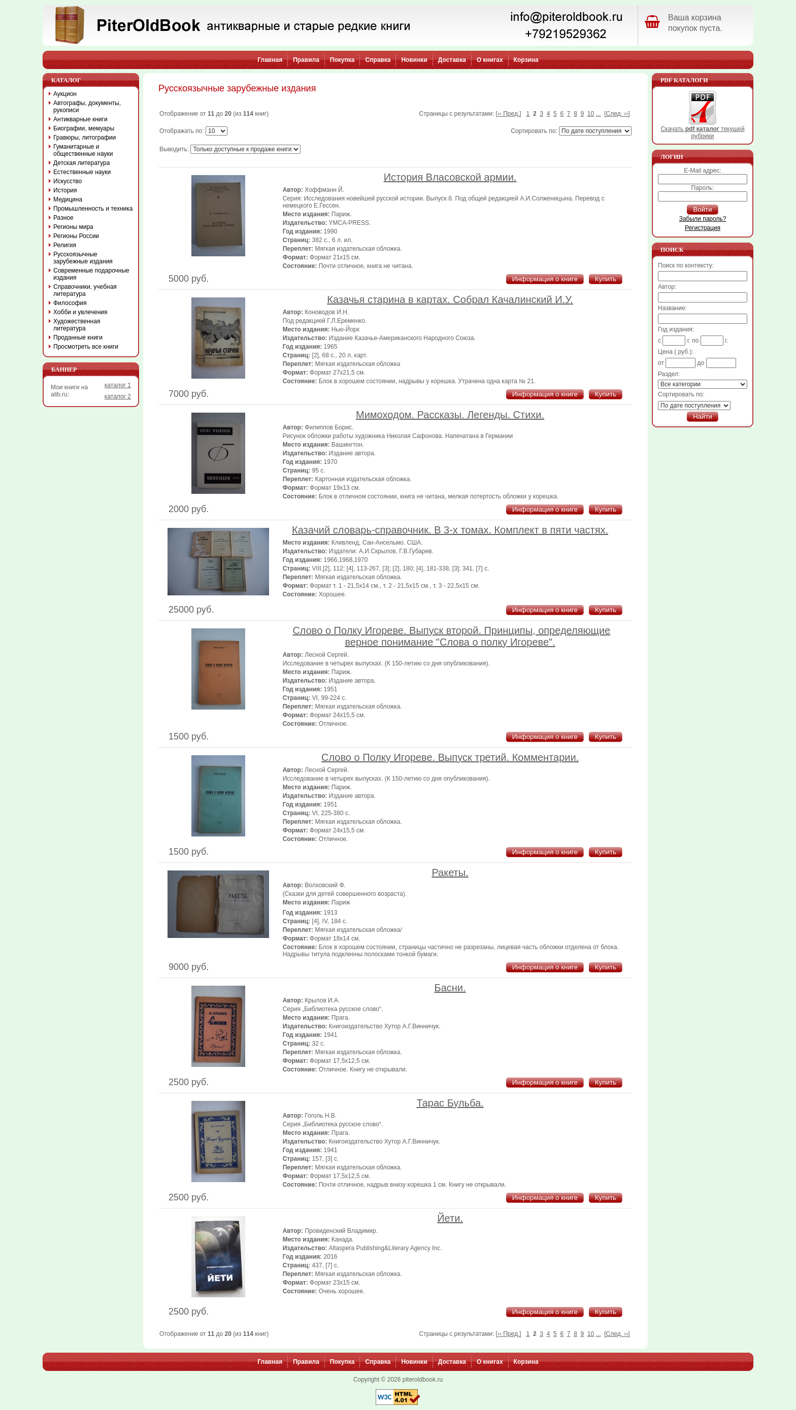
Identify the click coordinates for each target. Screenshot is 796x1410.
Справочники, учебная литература (85, 290)
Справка (377, 59)
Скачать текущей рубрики (702, 130)
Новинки (414, 59)
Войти (702, 209)
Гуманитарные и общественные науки (83, 150)
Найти (702, 416)
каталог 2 (118, 396)
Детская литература (81, 162)
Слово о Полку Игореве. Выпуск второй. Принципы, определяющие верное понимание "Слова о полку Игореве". (451, 636)
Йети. (450, 1218)
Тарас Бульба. (449, 1103)
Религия (64, 245)
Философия (70, 303)
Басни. (450, 987)
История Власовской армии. (450, 177)
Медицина (67, 199)
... (598, 113)
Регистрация (702, 227)
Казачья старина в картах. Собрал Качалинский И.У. (450, 299)
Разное (63, 217)
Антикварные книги (80, 119)
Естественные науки (82, 172)
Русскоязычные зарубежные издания (83, 258)
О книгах (490, 59)
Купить (605, 279)
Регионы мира (73, 226)
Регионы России (76, 236)
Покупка (342, 59)
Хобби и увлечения (80, 312)
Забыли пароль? (702, 218)
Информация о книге (545, 279)
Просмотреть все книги (85, 346)
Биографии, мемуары (83, 128)
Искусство (67, 181)
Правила (306, 59)
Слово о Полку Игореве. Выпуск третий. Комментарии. (450, 757)
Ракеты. (450, 872)
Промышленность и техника (93, 208)
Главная (269, 59)
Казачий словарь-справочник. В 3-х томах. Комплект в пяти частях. (450, 529)
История (65, 190)
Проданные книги (78, 337)
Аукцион (65, 93)
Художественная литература (76, 325)
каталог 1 (118, 385)
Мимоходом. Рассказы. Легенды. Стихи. (450, 414)
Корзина (526, 59)
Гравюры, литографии (84, 137)
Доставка (452, 59)
